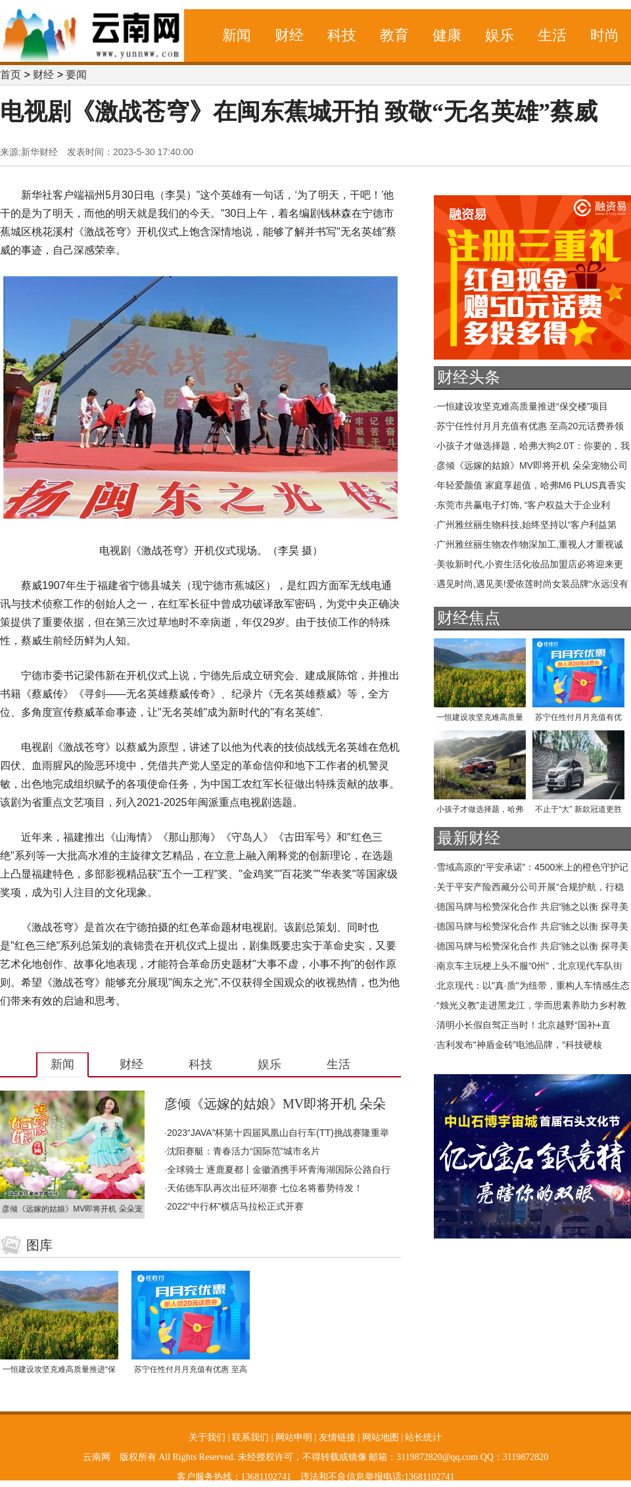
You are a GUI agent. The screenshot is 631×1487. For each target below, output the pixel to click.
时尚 (604, 35)
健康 (446, 35)
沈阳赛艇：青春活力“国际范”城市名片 (243, 1151)
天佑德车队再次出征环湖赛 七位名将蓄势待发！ (265, 1188)
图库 (39, 1245)
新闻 (236, 35)
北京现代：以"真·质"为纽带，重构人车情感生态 (533, 985)
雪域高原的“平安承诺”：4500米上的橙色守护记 (532, 867)
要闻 (76, 74)
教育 (394, 35)
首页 (10, 74)
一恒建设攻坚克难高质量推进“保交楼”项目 (522, 406)
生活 (552, 35)
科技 (341, 35)
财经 (289, 35)
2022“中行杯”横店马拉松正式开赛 (235, 1206)
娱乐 (499, 35)
